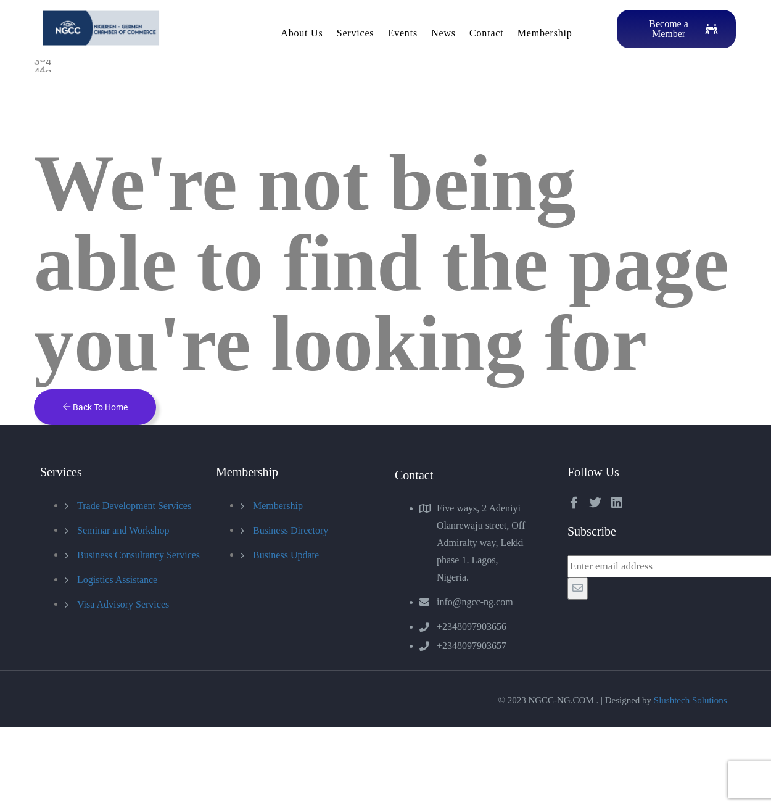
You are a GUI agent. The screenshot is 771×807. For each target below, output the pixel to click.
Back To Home (95, 407)
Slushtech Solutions (690, 700)
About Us (302, 33)
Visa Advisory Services (123, 604)
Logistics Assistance (117, 579)
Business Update (286, 555)
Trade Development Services (134, 505)
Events (403, 33)
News (443, 33)
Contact (486, 33)
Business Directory (290, 530)
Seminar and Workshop (123, 530)
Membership (544, 33)
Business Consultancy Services (138, 555)
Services (355, 33)
